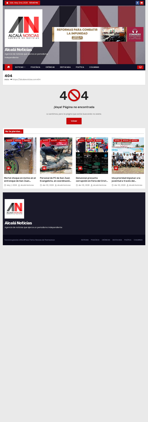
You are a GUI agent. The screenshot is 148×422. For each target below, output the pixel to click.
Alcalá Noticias (18, 49)
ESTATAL (9, 140)
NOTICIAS (20, 67)
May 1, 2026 (12, 185)
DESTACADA (65, 67)
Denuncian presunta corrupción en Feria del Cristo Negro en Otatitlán (92, 181)
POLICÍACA (35, 67)
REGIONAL (27, 140)
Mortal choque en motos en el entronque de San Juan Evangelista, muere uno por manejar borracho (20, 182)
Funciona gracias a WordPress (17, 240)
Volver (74, 121)
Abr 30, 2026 (48, 185)
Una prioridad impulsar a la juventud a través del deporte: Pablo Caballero (126, 181)
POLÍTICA (80, 67)
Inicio (7, 79)
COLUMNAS (94, 67)
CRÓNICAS (50, 67)
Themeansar (50, 240)
